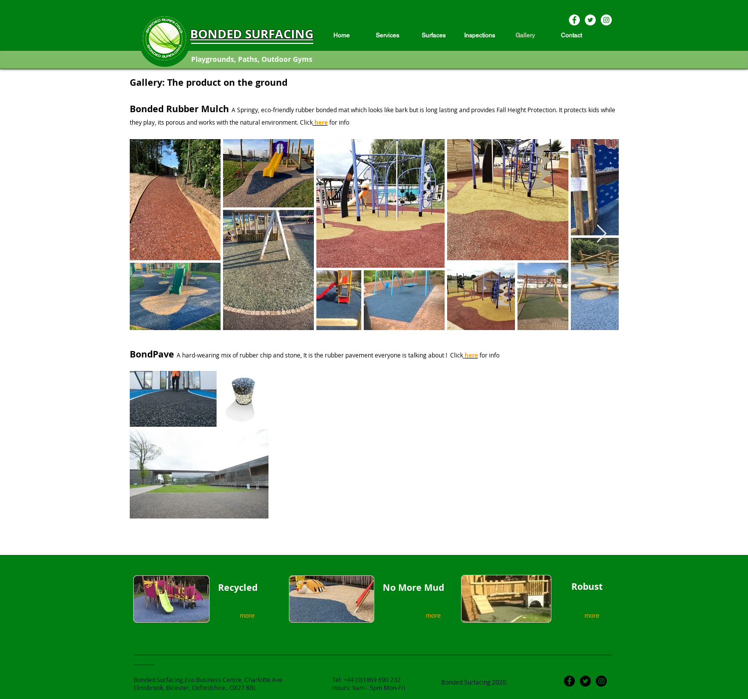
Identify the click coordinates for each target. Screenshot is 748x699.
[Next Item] (601, 234)
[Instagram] (606, 19)
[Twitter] (590, 19)
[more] (249, 615)
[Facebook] (574, 19)
